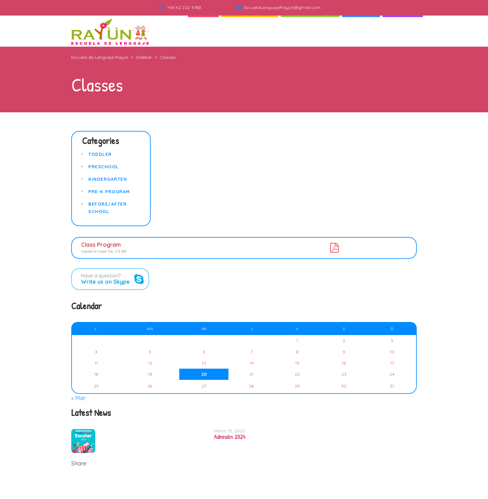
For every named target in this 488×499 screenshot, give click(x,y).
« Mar (78, 398)
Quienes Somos (250, 31)
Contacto (402, 31)
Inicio (203, 31)
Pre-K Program (109, 191)
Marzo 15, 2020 (229, 431)
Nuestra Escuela (310, 31)
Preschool (103, 167)
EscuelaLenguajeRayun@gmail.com (282, 7)
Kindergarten (107, 179)
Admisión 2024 (230, 437)
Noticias (361, 31)
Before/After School (107, 207)
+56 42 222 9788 (184, 7)
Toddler (100, 154)
